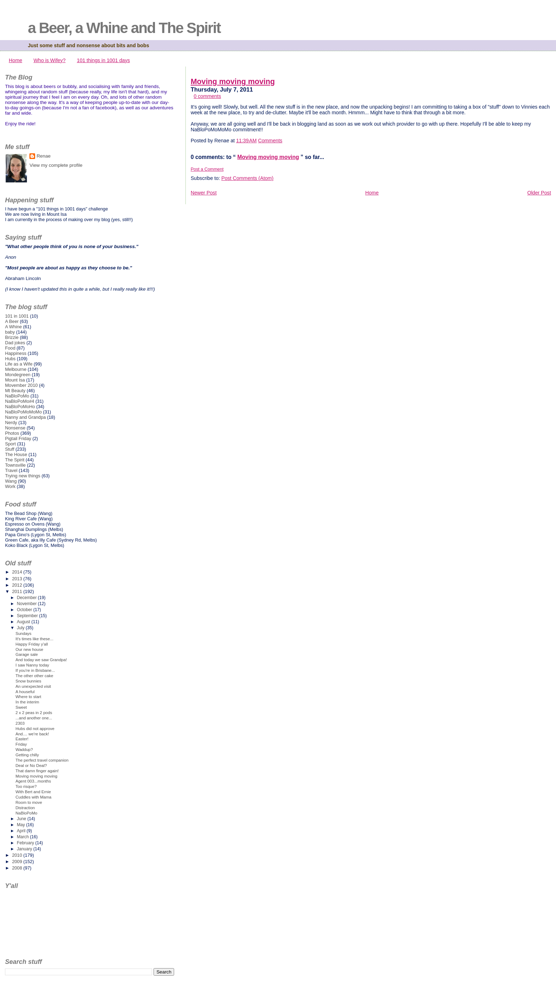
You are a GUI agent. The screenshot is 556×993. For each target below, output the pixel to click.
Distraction (25, 808)
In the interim (27, 702)
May (21, 824)
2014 (17, 572)
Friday (21, 744)
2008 (17, 868)
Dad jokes (15, 342)
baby (10, 332)
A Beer (11, 321)
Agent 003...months (33, 781)
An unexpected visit (33, 686)
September (28, 615)
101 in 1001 (17, 316)
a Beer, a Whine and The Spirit (124, 28)
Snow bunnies (28, 681)
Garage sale (27, 654)
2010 (17, 855)
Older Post (539, 193)
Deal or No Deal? (31, 765)
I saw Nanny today (32, 665)
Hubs (10, 358)
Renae (44, 156)
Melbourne (15, 369)
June (22, 818)
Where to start (28, 697)
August (24, 621)
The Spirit (14, 459)
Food (10, 348)
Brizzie (11, 337)
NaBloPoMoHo (20, 406)
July (21, 627)
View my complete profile (55, 165)
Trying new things (22, 475)
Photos (12, 433)
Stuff (9, 449)
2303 (20, 723)
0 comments (207, 96)
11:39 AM (246, 140)
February (26, 842)
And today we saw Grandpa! (41, 660)
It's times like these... (35, 639)
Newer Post (204, 193)
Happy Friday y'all (32, 644)
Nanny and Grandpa (25, 417)
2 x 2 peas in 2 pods (34, 713)
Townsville (15, 465)
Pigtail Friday (18, 438)
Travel (11, 470)
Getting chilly (27, 755)
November (27, 603)
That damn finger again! (37, 771)
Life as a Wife (18, 364)
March (23, 836)
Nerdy (11, 422)
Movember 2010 (21, 385)
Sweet (21, 707)
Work (10, 486)
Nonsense (15, 427)
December (27, 597)
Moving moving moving (233, 81)
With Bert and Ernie (33, 792)
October (25, 609)
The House (16, 454)
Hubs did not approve (35, 728)
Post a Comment (207, 169)
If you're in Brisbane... (35, 670)
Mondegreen (17, 374)
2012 (17, 585)
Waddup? (24, 749)
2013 (17, 578)
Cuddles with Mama (33, 797)
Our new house (29, 649)
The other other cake (34, 676)
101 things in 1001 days (103, 60)
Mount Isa (15, 380)
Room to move (29, 802)
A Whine (13, 326)
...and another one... (34, 718)
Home (15, 60)
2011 (17, 591)
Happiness (15, 353)
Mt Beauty (15, 390)
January (25, 848)
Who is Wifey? (49, 60)
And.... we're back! (32, 734)
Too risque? (26, 786)
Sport (10, 443)
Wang (11, 481)
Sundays (24, 633)
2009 (17, 861)
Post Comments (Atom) (247, 178)
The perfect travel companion (42, 760)
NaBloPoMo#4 (19, 401)
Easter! (22, 739)
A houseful (25, 692)
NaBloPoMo (17, 396)
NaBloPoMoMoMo (23, 412)
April (22, 830)
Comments (270, 140)
